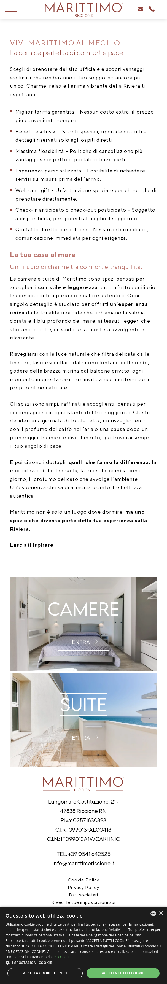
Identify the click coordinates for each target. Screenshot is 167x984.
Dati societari (83, 894)
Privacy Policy (83, 887)
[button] (83, 963)
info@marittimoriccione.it (83, 863)
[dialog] (83, 945)
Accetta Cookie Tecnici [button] (45, 973)
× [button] (161, 913)
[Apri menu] (10, 9)
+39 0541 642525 (89, 854)
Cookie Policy (83, 880)
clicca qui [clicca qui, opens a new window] (62, 957)
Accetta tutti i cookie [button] (123, 973)
